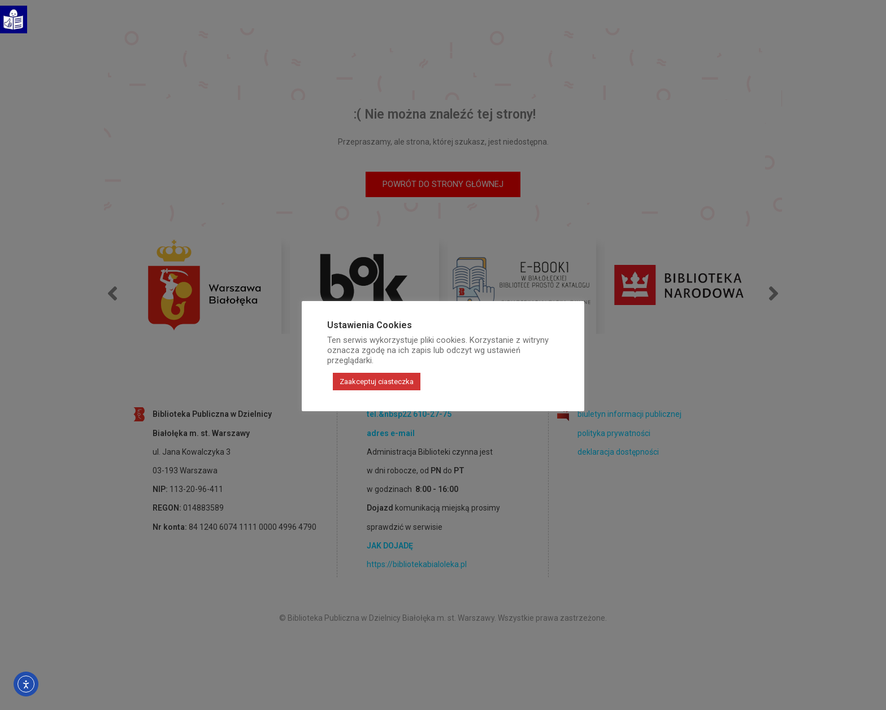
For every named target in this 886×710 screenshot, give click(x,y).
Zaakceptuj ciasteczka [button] (377, 381)
